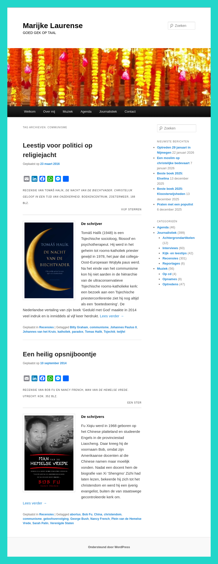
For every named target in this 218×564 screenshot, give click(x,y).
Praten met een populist (175, 204)
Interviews (170, 248)
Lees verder (112, 316)
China (98, 514)
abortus (75, 514)
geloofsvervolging (56, 519)
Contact (130, 111)
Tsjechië (109, 331)
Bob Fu (87, 514)
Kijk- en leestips (174, 253)
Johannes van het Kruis (39, 331)
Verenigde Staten (62, 523)
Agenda (86, 111)
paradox (77, 331)
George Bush (79, 519)
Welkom (29, 111)
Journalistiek (108, 111)
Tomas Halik (93, 331)
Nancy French (100, 519)
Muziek (68, 111)
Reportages (171, 263)
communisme (99, 327)
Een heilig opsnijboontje (59, 354)
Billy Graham (79, 327)
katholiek (63, 331)
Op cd (167, 274)
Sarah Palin (40, 523)
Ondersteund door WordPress (109, 547)
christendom (112, 514)
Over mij (49, 111)
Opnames (169, 279)
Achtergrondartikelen (178, 238)
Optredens (170, 284)
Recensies (46, 327)
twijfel (121, 331)
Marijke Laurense (53, 25)
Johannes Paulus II (123, 327)
